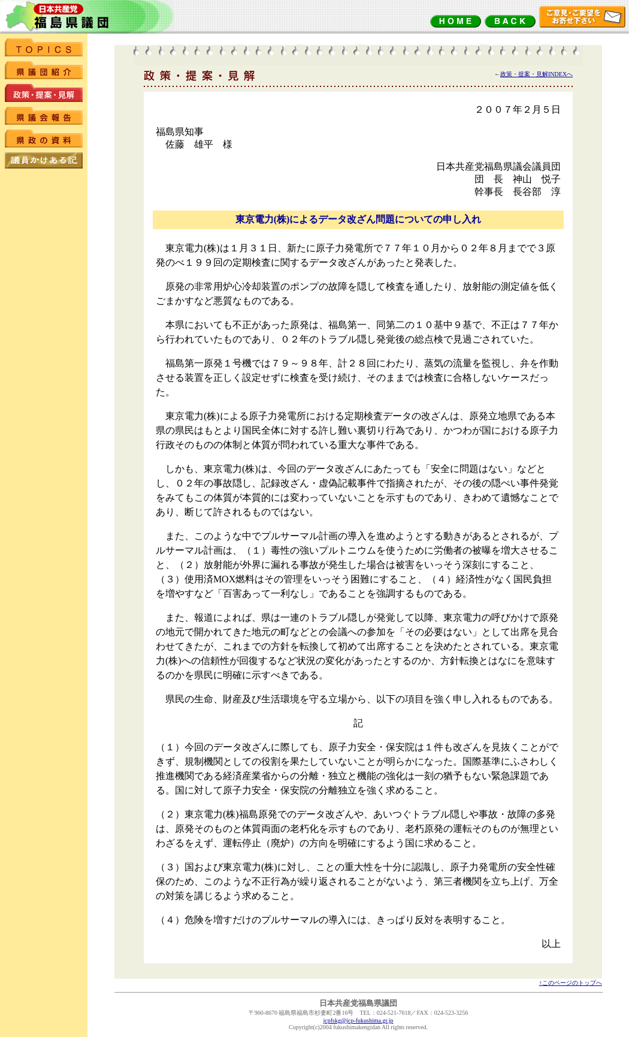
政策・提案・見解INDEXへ (536, 74)
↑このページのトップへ (570, 982)
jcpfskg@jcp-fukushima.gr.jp (358, 1020)
